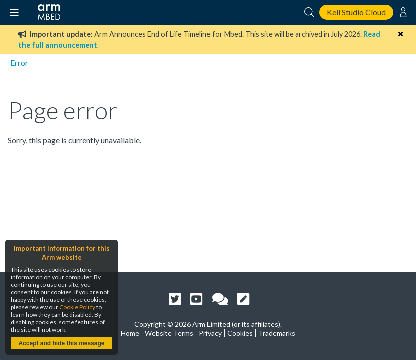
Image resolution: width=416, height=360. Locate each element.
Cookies (240, 333)
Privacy (210, 333)
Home (130, 333)
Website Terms (169, 333)
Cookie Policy (77, 307)
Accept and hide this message (61, 343)
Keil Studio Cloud (356, 12)
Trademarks (276, 333)
